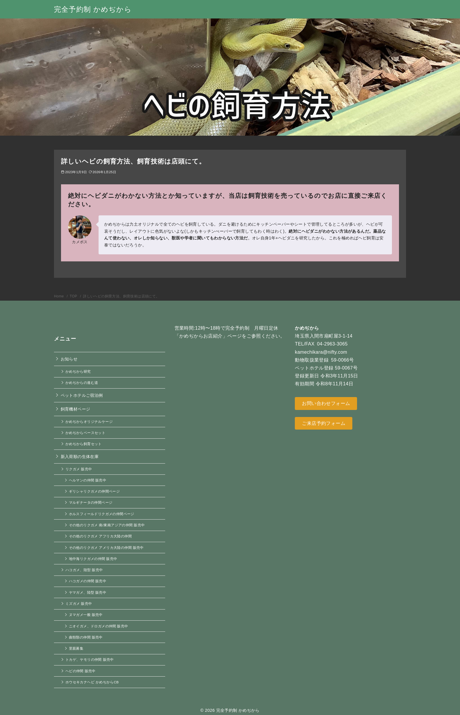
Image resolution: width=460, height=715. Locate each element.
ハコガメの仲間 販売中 (87, 581)
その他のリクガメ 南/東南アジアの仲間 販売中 (107, 525)
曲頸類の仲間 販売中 (86, 637)
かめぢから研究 (78, 371)
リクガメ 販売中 (78, 469)
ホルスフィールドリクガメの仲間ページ (101, 514)
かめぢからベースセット (85, 433)
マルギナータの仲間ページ (91, 502)
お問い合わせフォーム (326, 403)
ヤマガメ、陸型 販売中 (87, 592)
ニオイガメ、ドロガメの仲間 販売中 (98, 626)
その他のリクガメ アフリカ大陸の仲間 (100, 536)
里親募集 (76, 648)
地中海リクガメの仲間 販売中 (93, 559)
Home (59, 296)
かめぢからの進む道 (81, 382)
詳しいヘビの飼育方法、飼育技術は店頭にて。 (121, 296)
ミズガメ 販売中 (78, 603)
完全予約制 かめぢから (93, 9)
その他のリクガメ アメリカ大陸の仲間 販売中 (106, 547)
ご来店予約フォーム (323, 423)
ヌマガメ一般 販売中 (86, 615)
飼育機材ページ (75, 409)
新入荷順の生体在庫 (80, 456)
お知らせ (69, 359)
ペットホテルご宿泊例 (82, 395)
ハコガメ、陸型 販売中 (84, 570)
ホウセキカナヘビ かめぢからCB (92, 682)
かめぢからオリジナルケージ (89, 421)
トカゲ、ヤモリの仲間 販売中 (89, 659)
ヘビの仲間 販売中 (80, 671)
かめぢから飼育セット (83, 444)
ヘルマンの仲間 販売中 (87, 480)
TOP (74, 296)
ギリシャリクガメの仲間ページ (94, 491)
